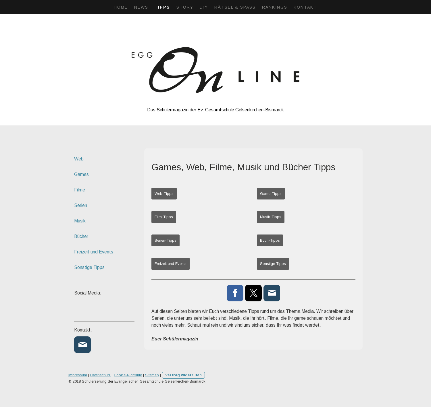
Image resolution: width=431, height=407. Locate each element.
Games (81, 174)
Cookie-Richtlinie (128, 375)
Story (184, 7)
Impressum (77, 375)
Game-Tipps (271, 193)
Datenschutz (100, 375)
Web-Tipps (164, 193)
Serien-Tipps (165, 240)
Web (79, 158)
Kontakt (305, 7)
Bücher (81, 236)
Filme (79, 189)
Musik (80, 220)
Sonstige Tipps (273, 263)
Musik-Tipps (270, 217)
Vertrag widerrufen (183, 375)
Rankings (274, 7)
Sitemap (152, 375)
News (141, 7)
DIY (204, 7)
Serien (80, 205)
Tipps (162, 7)
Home (121, 7)
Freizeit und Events (170, 263)
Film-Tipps (164, 217)
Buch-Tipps (270, 240)
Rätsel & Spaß (235, 7)
